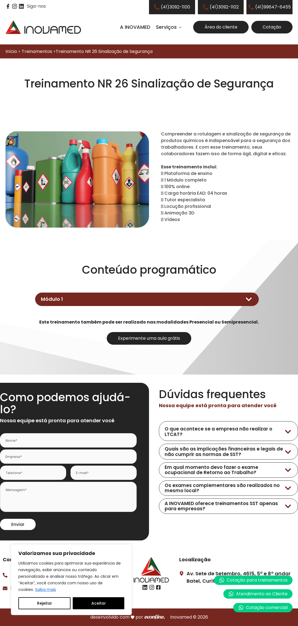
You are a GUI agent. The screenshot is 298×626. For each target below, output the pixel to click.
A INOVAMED (135, 27)
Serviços (166, 27)
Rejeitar (44, 603)
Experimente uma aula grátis (149, 338)
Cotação (272, 27)
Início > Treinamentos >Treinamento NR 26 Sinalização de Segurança (79, 51)
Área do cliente (220, 27)
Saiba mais (45, 589)
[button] (258, 594)
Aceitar (98, 603)
